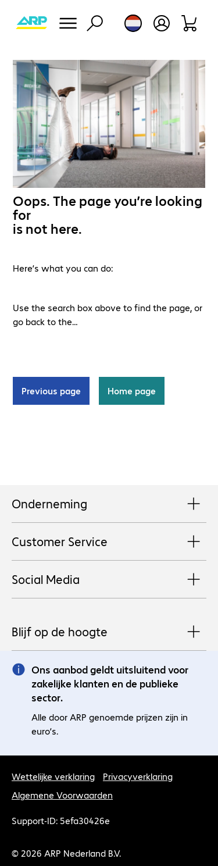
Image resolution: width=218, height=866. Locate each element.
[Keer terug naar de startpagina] (31, 23)
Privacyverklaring (138, 776)
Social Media (109, 580)
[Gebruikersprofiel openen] (161, 23)
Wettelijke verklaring (53, 776)
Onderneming (109, 504)
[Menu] (68, 23)
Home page (132, 390)
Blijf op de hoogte (109, 632)
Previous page (51, 390)
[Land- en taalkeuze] (133, 23)
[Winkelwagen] (190, 23)
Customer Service (109, 542)
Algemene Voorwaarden (62, 795)
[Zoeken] (95, 23)
